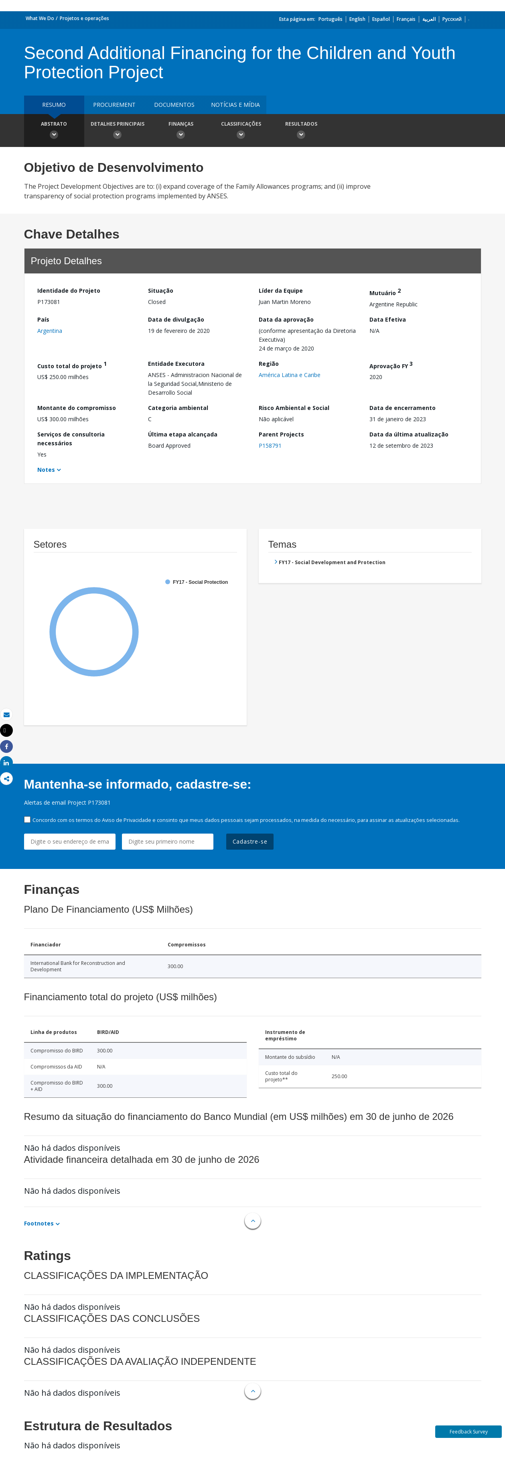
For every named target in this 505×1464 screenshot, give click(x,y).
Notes (46, 469)
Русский (452, 19)
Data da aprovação (286, 319)
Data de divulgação (176, 319)
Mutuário (385, 292)
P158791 (270, 445)
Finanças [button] (181, 131)
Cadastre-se (250, 841)
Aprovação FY (391, 365)
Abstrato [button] (54, 131)
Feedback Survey (469, 1431)
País (43, 319)
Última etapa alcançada (182, 434)
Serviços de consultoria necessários (71, 438)
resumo (54, 104)
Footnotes (39, 1223)
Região (269, 363)
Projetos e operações (84, 18)
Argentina (49, 330)
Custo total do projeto (72, 365)
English (357, 19)
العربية (429, 19)
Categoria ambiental (178, 408)
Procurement (114, 104)
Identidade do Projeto (68, 290)
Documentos (174, 104)
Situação (160, 290)
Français (406, 19)
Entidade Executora (176, 363)
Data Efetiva (387, 319)
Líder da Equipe (281, 290)
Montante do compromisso (76, 408)
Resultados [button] (301, 131)
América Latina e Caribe (289, 375)
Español (381, 19)
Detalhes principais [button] (117, 131)
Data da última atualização (408, 434)
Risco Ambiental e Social (294, 408)
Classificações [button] (241, 131)
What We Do (40, 18)
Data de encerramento (402, 408)
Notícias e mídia (235, 104)
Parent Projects (281, 434)
